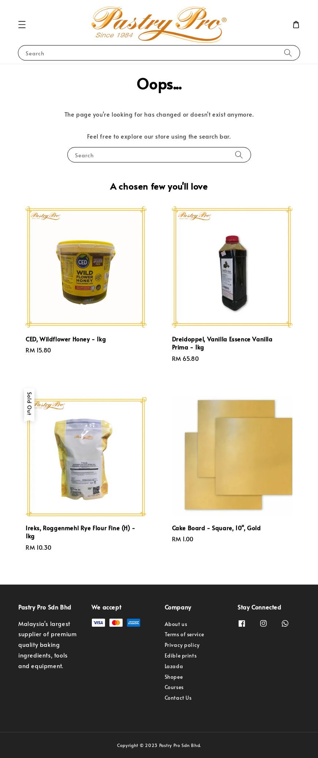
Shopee (174, 676)
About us (176, 624)
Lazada (174, 666)
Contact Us (178, 697)
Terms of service (185, 634)
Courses (174, 687)
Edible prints (181, 655)
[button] (22, 25)
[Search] (288, 52)
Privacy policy (182, 644)
